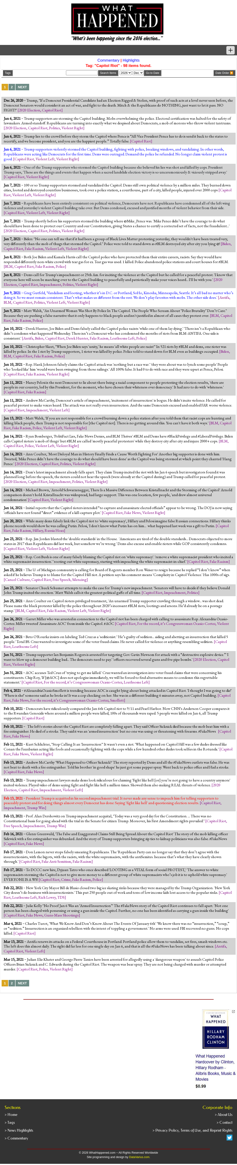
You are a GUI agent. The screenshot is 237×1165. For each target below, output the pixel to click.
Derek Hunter (77, 338)
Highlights (131, 60)
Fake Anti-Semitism (56, 861)
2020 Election (29, 110)
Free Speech (62, 579)
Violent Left (45, 158)
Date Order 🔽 (224, 73)
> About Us (223, 1114)
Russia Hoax (54, 530)
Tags (8, 73)
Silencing (79, 579)
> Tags (10, 1122)
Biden (226, 243)
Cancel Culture (17, 579)
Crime (66, 879)
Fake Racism (34, 248)
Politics (54, 127)
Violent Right (72, 127)
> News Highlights (19, 1130)
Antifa (224, 297)
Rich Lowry (47, 897)
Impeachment (50, 284)
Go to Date (152, 73)
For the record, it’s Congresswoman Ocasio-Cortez (176, 623)
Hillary (38, 530)
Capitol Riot (51, 110)
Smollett (117, 700)
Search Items (108, 73)
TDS (61, 897)
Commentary (108, 60)
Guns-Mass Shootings (61, 915)
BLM (9, 266)
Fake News (132, 512)
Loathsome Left (122, 338)
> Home (11, 1114)
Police (60, 266)
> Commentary (16, 1138)
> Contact (224, 1122)
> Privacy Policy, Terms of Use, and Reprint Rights (192, 1130)
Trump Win (36, 807)
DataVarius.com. (139, 1157)
